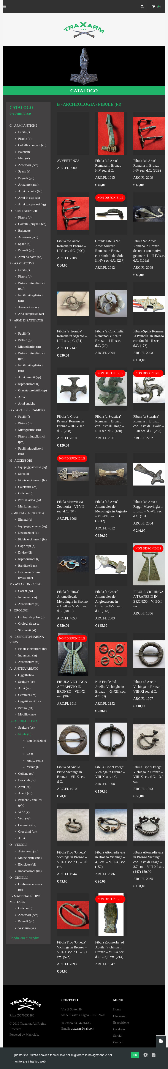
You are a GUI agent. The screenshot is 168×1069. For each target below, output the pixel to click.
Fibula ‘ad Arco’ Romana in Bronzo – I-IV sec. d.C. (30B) (147, 165)
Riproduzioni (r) (28, 384)
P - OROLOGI (19, 610)
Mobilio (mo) (27, 714)
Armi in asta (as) (29, 197)
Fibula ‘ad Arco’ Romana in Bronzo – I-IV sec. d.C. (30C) (71, 246)
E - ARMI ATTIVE (22, 263)
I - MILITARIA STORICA (27, 513)
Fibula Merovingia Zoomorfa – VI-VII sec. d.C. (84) (70, 506)
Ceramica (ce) (27, 695)
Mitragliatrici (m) (29, 346)
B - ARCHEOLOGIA (24, 721)
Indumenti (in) (27, 597)
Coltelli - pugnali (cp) (32, 145)
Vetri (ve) (24, 818)
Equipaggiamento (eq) (32, 467)
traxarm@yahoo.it (82, 1028)
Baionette (24, 152)
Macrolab (32, 1034)
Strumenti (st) (27, 630)
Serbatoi (23, 473)
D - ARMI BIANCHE (24, 211)
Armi (21, 397)
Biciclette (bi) (27, 864)
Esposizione (121, 1022)
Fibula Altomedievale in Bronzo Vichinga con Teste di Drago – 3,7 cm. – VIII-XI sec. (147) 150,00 (148, 862)
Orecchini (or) (27, 831)
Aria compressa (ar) (31, 313)
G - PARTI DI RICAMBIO (27, 410)
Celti (30, 754)
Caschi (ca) (25, 591)
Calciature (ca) (27, 487)
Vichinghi (33, 767)
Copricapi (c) (26, 546)
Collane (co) (26, 773)
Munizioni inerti (28, 506)
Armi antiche (26, 403)
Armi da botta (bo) (30, 191)
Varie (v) (24, 812)
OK (135, 1055)
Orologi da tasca (28, 623)
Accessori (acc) (28, 165)
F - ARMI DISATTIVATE (26, 320)
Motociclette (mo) (30, 858)
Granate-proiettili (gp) (32, 390)
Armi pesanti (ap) (29, 377)
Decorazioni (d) (28, 532)
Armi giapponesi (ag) (32, 204)
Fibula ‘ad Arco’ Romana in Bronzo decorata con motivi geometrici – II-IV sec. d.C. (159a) (149, 250)
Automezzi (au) (28, 851)
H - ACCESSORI (21, 460)
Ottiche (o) (25, 493)
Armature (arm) (28, 184)
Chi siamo (119, 1016)
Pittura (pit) (25, 708)
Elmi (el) (24, 158)
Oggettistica (26, 675)
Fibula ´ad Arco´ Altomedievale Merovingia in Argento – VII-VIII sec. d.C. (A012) (111, 511)
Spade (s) (24, 171)
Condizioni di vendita (25, 938)
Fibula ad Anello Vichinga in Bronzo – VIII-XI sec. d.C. (148, 686)
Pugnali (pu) (26, 178)
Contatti (118, 1042)
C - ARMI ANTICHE (24, 125)
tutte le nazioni (36, 740)
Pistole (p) (25, 138)
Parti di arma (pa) (29, 500)
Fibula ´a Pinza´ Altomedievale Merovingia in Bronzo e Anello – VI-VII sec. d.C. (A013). (72, 601)
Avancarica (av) (28, 307)
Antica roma (35, 760)
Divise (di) (25, 552)
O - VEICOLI (18, 844)
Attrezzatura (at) (29, 604)
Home (117, 1009)
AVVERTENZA (68, 161)
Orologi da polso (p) (31, 617)
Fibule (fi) (24, 734)
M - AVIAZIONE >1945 (25, 584)
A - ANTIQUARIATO (24, 668)
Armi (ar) (24, 688)
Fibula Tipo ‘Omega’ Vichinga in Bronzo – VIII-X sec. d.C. (110, 772)
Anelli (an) (25, 793)
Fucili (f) (24, 132)
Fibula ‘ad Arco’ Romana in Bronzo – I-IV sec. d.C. (109, 165)
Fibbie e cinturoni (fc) (32, 480)
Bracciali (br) (26, 780)
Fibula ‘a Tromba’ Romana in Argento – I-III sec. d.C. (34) (72, 336)
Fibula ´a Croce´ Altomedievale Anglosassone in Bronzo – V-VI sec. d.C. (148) (108, 601)
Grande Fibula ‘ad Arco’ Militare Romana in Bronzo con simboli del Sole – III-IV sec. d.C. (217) (110, 250)
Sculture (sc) (26, 681)
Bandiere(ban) (27, 565)
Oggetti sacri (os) (29, 701)
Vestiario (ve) (27, 928)
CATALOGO (84, 90)
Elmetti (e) (25, 519)
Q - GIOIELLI (19, 877)
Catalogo (119, 1029)
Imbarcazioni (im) (30, 871)
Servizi (117, 1035)
